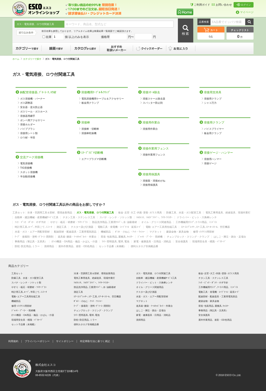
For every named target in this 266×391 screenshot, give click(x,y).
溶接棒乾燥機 (88, 133)
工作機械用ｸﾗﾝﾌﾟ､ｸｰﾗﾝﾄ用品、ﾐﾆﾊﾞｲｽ (196, 222)
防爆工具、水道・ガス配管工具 (183, 212)
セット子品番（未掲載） (112, 246)
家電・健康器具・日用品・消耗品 (152, 241)
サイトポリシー (65, 341)
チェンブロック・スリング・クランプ (188, 236)
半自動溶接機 (27, 176)
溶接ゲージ (210, 163)
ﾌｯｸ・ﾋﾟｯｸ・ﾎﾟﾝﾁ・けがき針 (30, 222)
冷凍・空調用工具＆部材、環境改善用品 (49, 212)
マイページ (245, 12)
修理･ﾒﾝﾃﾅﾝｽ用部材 (203, 231)
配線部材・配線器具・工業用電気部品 (75, 231)
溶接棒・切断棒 (90, 128)
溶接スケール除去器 (154, 98)
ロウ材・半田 (27, 137)
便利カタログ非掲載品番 (144, 246)
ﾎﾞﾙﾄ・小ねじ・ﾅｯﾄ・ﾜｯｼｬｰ (130, 231)
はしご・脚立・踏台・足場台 (230, 236)
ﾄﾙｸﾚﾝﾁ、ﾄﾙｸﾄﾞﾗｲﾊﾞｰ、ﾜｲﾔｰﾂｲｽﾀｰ (154, 217)
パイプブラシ (27, 128)
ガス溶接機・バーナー (32, 98)
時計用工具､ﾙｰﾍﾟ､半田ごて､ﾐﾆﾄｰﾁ (33, 227)
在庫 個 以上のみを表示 (65, 37)
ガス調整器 (26, 102)
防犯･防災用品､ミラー (27, 246)
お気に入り (183, 48)
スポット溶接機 (29, 172)
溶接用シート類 (29, 133)
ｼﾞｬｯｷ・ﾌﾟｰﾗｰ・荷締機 (150, 236)
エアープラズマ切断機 (93, 159)
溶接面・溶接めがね (154, 180)
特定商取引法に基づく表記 (95, 341)
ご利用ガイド (200, 4)
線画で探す (56, 48)
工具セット (18, 212)
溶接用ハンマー (213, 159)
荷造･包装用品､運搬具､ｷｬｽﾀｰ (117, 236)
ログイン (243, 4)
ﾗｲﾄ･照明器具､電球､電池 (115, 241)
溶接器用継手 (27, 116)
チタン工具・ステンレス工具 (79, 217)
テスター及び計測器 (82, 227)
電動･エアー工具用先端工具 (161, 227)
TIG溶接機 (26, 167)
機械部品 (106, 231)
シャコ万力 (210, 102)
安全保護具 (181, 241)
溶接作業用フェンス (154, 154)
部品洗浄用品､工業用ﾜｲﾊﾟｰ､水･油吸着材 (114, 222)
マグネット (155, 231)
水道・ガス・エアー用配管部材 (32, 231)
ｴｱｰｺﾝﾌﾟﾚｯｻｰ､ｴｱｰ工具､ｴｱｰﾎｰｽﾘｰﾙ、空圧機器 (205, 227)
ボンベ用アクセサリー (32, 120)
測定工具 (61, 227)
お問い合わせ (222, 4)
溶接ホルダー (27, 124)
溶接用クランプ (213, 98)
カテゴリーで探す (27, 48)
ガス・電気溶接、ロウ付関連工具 (95, 212)
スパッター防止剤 (153, 102)
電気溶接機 (26, 163)
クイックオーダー (149, 48)
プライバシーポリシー (37, 341)
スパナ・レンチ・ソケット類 (116, 217)
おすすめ (116, 48)
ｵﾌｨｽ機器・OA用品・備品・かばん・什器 (74, 241)
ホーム (17, 59)
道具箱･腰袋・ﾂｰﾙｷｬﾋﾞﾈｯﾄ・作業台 (77, 236)
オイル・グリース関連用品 (156, 222)
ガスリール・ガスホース (34, 111)
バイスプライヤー (214, 128)
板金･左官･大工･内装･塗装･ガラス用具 (140, 212)
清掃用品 (49, 246)
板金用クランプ (90, 102)
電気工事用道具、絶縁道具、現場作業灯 (228, 212)
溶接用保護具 (150, 184)
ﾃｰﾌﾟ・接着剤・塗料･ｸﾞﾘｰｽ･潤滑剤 (34, 236)
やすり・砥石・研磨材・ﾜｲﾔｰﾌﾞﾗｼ (69, 222)
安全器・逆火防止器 (31, 107)
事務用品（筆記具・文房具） (31, 241)
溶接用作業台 (150, 128)
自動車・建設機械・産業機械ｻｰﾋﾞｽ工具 (36, 217)
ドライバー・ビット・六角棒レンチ (197, 217)
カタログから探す (85, 48)
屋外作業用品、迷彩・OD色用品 (76, 246)
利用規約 (13, 341)
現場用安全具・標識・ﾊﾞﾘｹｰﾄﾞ (209, 241)
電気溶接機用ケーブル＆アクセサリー (102, 98)
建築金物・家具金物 (177, 231)
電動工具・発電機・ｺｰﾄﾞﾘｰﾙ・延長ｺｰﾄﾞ (119, 227)
